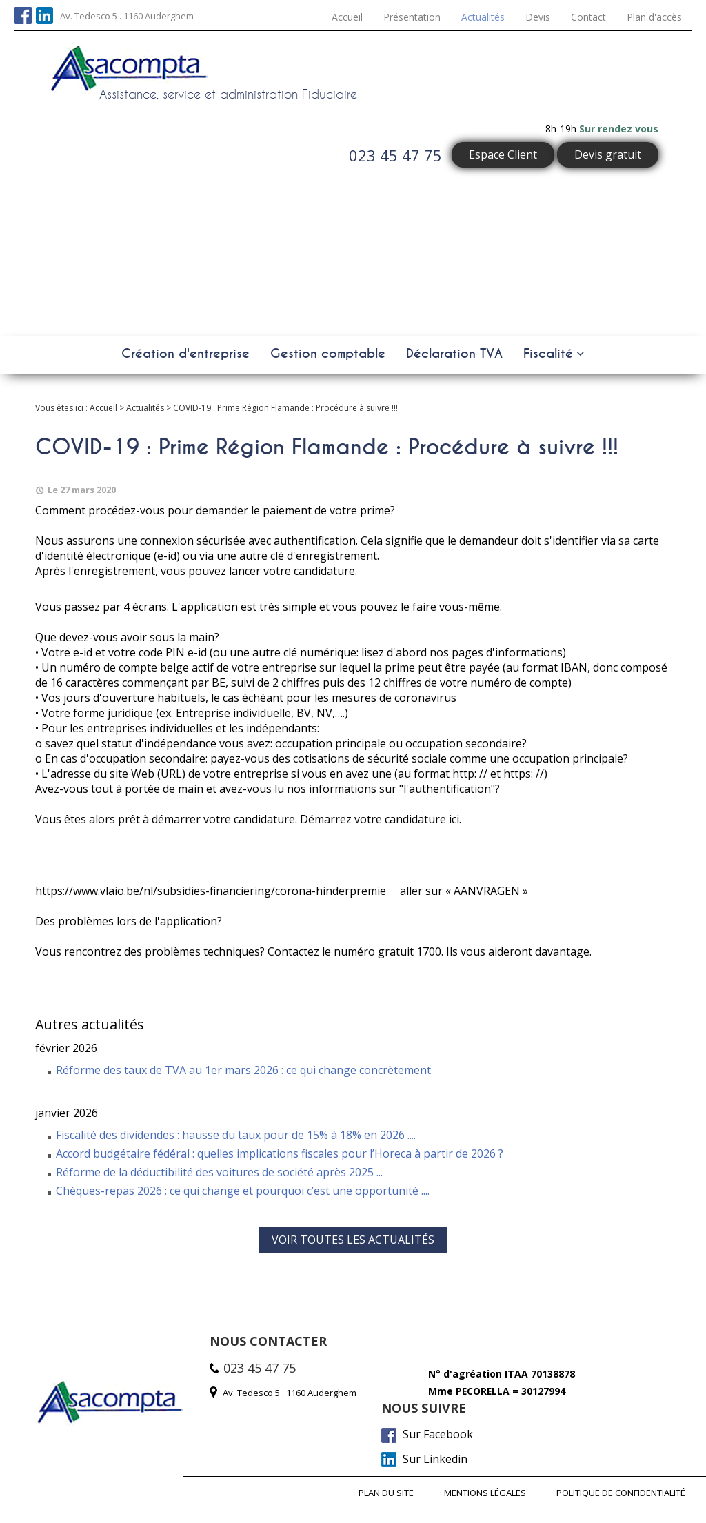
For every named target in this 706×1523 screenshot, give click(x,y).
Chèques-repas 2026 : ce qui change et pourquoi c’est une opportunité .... (243, 1190)
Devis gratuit (607, 154)
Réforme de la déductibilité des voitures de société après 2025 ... (219, 1172)
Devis (537, 16)
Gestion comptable (327, 353)
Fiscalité (548, 353)
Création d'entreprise (185, 353)
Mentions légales (485, 1492)
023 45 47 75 (395, 155)
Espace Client (503, 154)
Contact (588, 16)
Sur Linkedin (424, 1459)
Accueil (347, 16)
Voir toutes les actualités (353, 1239)
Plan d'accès (654, 16)
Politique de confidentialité (620, 1492)
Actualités (483, 16)
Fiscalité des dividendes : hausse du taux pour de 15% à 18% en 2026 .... (236, 1134)
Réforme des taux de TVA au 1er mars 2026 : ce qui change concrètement (243, 1070)
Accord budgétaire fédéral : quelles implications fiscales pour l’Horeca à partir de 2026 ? (279, 1153)
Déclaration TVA (454, 353)
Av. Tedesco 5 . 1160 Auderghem (127, 16)
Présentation (412, 16)
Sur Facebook (427, 1434)
